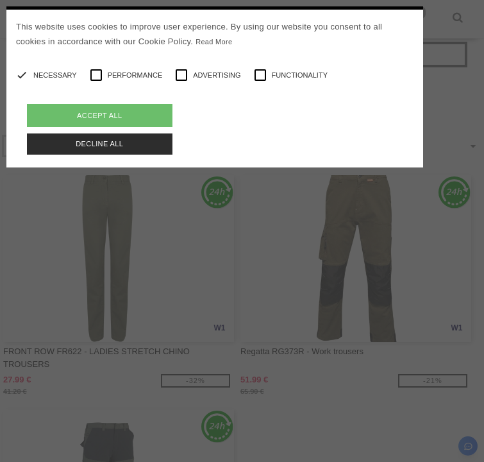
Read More (214, 42)
